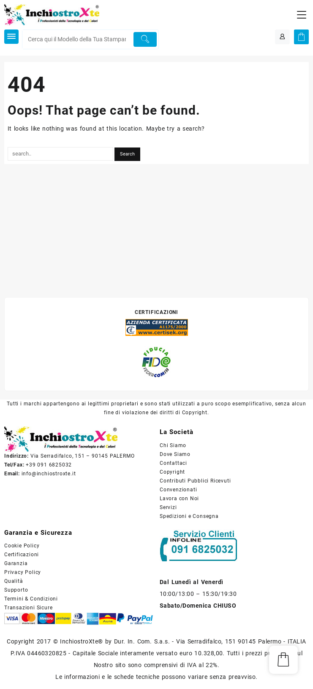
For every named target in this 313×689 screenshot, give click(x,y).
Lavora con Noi (179, 498)
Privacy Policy (22, 572)
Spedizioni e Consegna (189, 516)
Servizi (168, 507)
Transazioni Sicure (28, 608)
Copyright (172, 472)
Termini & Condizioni (31, 599)
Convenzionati (178, 490)
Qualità (13, 581)
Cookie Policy (21, 546)
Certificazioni (21, 555)
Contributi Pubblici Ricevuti (195, 481)
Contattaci (173, 463)
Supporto (16, 590)
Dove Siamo (175, 454)
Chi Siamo (173, 445)
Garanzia (15, 563)
